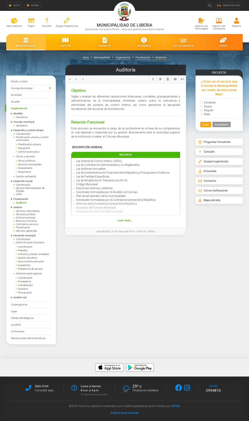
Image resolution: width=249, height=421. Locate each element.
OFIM (19, 194)
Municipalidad (102, 57)
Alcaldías (16, 94)
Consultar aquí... (45, 390)
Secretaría (21, 117)
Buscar (209, 5)
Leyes (14, 311)
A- (76, 79)
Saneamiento (25, 168)
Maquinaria (24, 171)
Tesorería (23, 288)
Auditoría (21, 202)
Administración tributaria (30, 242)
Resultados (221, 124)
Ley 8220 (16, 324)
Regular (206, 110)
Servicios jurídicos (26, 214)
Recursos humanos (26, 220)
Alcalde (15, 101)
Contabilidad (25, 285)
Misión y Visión (19, 81)
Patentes (23, 250)
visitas (213, 389)
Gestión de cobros (27, 257)
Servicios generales (26, 230)
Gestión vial (19, 297)
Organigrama (19, 304)
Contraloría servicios (27, 224)
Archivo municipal (25, 217)
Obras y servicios (25, 156)
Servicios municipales (30, 164)
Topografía (24, 148)
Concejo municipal (23, 121)
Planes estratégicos (22, 317)
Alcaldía (18, 113)
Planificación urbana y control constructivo (32, 139)
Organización (19, 108)
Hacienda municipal (24, 235)
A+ (70, 79)
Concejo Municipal (21, 88)
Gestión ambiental (26, 176)
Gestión (17, 207)
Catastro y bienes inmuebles (33, 254)
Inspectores (24, 265)
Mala (205, 114)
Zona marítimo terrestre (31, 261)
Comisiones (18, 331)
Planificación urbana (29, 144)
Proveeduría (24, 281)
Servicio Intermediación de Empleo (30, 189)
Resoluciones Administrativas (28, 338)
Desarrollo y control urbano (28, 130)
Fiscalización (20, 198)
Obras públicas (26, 160)
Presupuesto (25, 292)
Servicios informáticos (28, 211)
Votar (206, 124)
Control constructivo (28, 151)
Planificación (23, 227)
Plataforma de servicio (30, 268)
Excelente (208, 102)
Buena (206, 106)
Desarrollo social (22, 181)
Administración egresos (29, 273)
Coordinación (23, 133)
